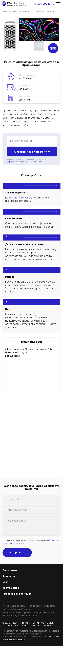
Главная (6, 11)
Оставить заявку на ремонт (32, 151)
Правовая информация (17, 593)
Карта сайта (11, 587)
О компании (10, 570)
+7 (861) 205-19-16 (44, 4)
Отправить (17, 552)
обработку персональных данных (24, 161)
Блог (5, 582)
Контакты (9, 576)
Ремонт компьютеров (23, 11)
